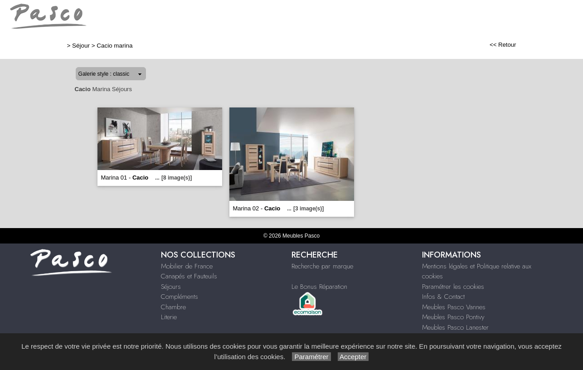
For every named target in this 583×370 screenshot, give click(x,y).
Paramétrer (311, 356)
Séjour (81, 45)
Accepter (353, 356)
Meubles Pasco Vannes (454, 307)
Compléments (179, 297)
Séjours (171, 287)
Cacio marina (114, 45)
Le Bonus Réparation (319, 287)
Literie (169, 317)
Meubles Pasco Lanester (455, 327)
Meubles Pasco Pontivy (453, 317)
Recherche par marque (322, 266)
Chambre (173, 307)
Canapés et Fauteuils (189, 276)
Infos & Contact (443, 297)
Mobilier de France (187, 266)
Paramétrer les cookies (453, 287)
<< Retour (503, 44)
